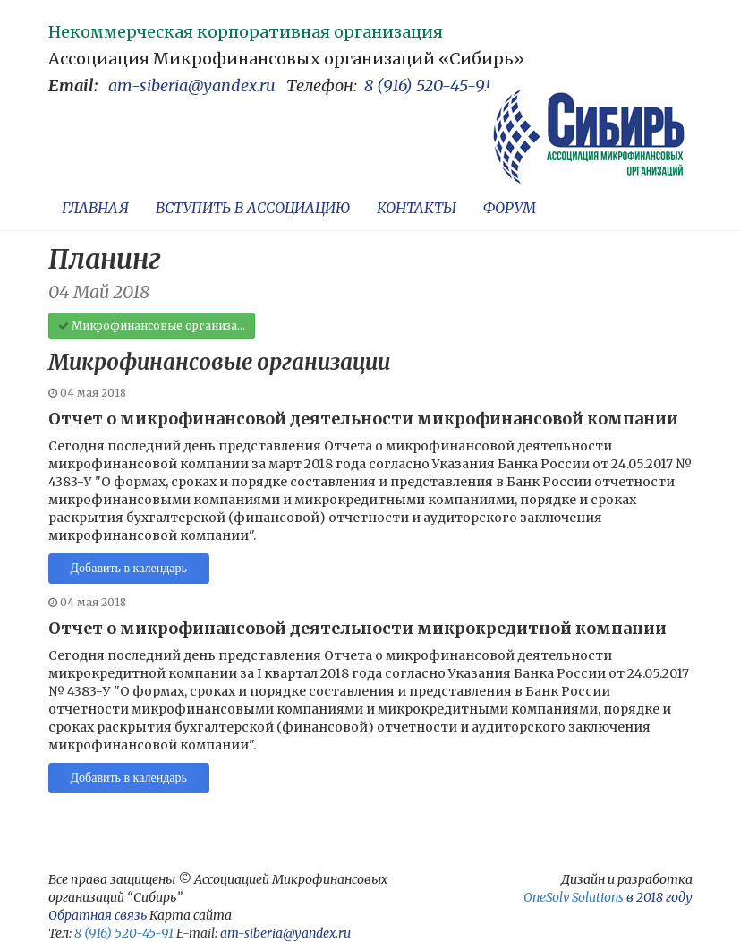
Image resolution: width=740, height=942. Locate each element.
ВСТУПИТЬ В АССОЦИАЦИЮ (253, 208)
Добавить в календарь (129, 568)
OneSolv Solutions (573, 897)
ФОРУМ (509, 208)
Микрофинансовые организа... (151, 325)
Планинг (104, 259)
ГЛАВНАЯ (95, 208)
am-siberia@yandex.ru (192, 85)
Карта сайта (190, 915)
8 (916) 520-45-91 (427, 85)
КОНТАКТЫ (416, 208)
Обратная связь (97, 915)
